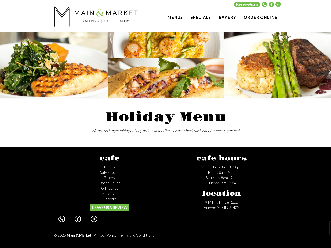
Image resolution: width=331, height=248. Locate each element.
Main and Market (96, 16)
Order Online (110, 183)
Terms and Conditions (136, 235)
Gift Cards (109, 188)
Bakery (109, 177)
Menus (109, 167)
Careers (109, 199)
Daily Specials (109, 172)
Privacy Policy (105, 235)
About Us (109, 193)
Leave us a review (109, 207)
